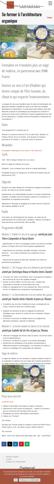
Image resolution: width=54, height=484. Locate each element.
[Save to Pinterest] (21, 444)
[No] (51, 476)
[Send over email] (27, 444)
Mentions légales (12, 457)
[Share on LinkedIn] (15, 444)
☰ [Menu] (50, 3)
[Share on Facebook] (4, 444)
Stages (49, 17)
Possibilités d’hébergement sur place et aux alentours (22, 150)
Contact (9, 459)
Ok (16, 480)
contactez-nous (7, 402)
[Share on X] (10, 444)
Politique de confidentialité (16, 462)
